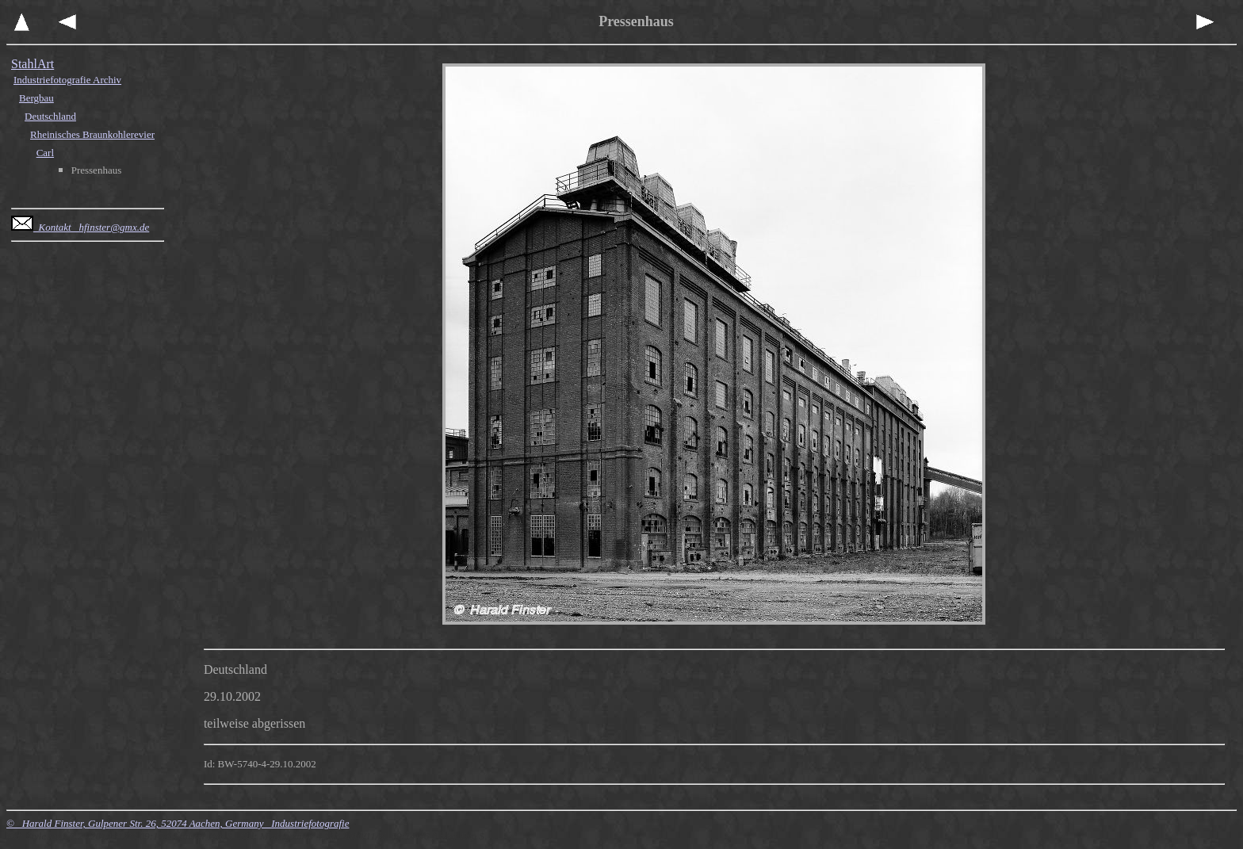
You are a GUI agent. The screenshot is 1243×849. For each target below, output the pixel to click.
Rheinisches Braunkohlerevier (92, 134)
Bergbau (36, 98)
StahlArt (32, 64)
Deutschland (50, 116)
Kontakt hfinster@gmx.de (80, 227)
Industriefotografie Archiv (67, 80)
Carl (45, 153)
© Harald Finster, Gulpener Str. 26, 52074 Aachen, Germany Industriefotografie (177, 823)
